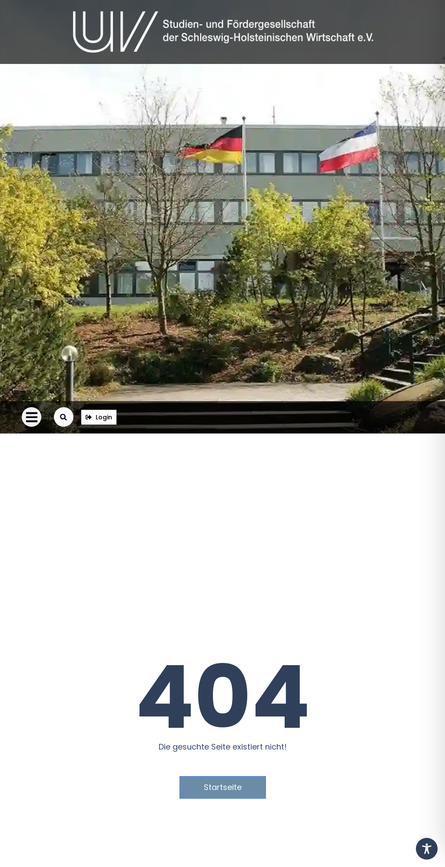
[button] (31, 417)
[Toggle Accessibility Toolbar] (426, 848)
